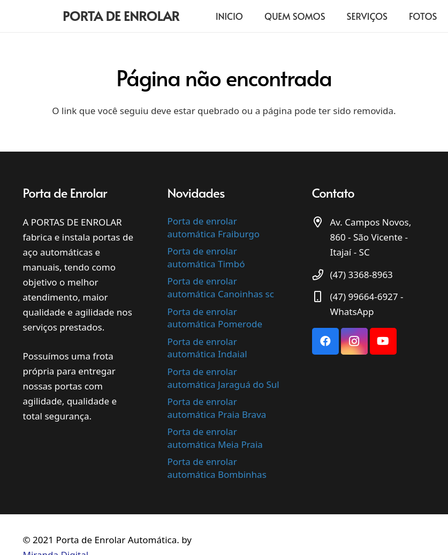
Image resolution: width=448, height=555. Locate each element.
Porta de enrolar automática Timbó (206, 257)
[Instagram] (354, 341)
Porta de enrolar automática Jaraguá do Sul (223, 378)
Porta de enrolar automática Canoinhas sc (221, 287)
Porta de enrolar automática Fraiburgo (214, 227)
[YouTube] (383, 341)
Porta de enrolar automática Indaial (207, 348)
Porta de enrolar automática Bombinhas (217, 468)
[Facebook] (325, 341)
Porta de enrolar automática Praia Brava (217, 408)
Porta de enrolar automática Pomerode (215, 318)
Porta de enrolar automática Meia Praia (215, 438)
